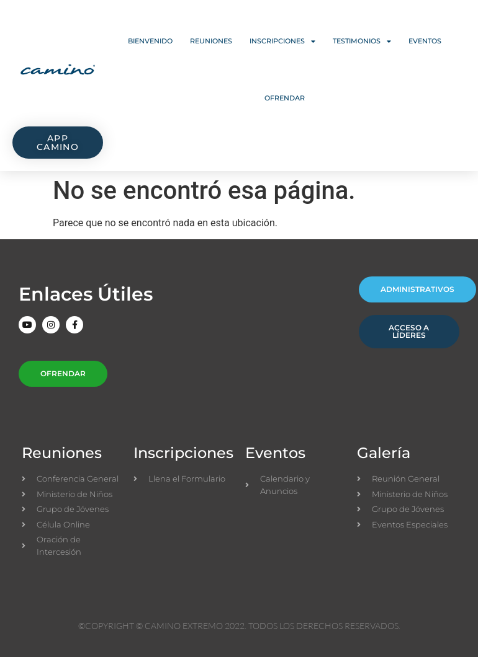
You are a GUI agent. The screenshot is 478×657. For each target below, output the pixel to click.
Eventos (424, 41)
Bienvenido (150, 41)
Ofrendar (284, 98)
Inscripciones (282, 41)
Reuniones (211, 41)
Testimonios (362, 41)
